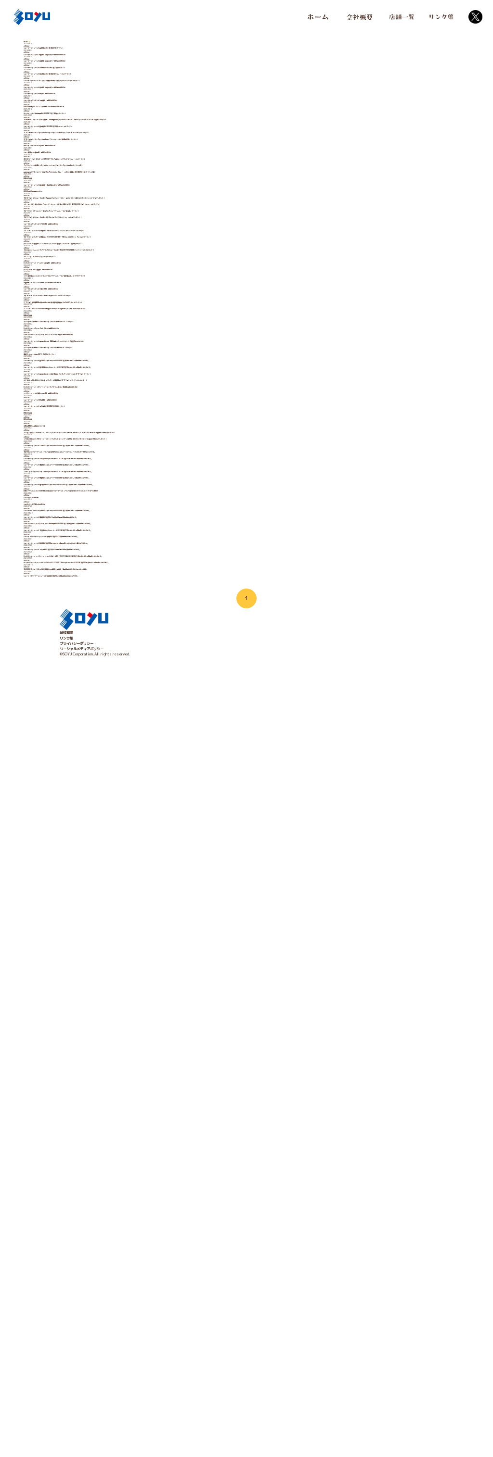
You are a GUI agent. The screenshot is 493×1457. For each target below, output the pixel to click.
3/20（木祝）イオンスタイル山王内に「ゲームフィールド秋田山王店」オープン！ (123, 286)
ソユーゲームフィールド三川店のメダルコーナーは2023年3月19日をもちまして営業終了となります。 (139, 1049)
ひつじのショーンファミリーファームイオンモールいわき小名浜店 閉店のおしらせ (122, 903)
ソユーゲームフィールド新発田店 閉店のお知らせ (98, 935)
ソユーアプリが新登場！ (78, 1179)
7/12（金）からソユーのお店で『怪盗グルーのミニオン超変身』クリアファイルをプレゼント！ (133, 708)
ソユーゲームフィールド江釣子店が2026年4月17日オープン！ (108, 108)
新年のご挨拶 (70, 383)
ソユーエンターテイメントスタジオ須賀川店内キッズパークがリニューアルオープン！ (125, 140)
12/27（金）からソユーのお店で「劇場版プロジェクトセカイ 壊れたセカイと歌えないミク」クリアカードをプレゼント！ (155, 432)
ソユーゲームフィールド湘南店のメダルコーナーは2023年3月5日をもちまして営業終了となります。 (138, 1097)
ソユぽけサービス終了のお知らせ (85, 1195)
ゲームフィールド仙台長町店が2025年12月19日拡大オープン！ (110, 221)
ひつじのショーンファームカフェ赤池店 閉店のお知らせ (103, 594)
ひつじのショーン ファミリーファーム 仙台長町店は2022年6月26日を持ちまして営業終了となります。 (140, 1244)
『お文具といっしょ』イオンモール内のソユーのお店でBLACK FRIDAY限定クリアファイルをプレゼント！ (143, 562)
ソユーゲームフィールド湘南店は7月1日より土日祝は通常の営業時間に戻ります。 (123, 1227)
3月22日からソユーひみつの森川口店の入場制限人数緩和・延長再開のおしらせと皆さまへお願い (134, 1357)
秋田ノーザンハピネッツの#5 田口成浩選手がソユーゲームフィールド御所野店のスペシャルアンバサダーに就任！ (147, 1162)
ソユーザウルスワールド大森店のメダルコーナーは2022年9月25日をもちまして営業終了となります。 (139, 1211)
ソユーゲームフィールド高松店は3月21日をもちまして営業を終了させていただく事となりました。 (136, 1292)
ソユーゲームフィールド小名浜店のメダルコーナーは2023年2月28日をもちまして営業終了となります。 (140, 1082)
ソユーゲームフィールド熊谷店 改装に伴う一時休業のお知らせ (108, 156)
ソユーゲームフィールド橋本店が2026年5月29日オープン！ (107, 59)
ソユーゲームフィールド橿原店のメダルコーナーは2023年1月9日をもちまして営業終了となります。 (138, 1130)
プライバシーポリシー (76, 1443)
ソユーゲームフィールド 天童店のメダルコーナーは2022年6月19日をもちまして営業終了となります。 (139, 1260)
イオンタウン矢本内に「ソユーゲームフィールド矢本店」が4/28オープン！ (118, 806)
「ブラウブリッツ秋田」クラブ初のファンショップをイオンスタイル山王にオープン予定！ (129, 351)
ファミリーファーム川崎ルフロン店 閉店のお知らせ (100, 919)
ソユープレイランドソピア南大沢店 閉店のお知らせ (100, 659)
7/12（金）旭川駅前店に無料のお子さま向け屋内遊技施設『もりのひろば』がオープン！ (128, 692)
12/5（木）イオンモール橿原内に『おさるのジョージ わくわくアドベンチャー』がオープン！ (132, 513)
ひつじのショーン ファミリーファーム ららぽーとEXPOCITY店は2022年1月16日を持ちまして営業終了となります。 (152, 1325)
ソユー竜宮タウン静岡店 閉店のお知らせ (92, 318)
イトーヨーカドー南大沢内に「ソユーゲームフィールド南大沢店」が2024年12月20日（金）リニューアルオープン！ (150, 448)
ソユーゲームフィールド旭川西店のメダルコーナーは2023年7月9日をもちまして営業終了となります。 (139, 854)
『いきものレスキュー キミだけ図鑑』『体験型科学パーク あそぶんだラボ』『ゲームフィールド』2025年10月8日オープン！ (157, 238)
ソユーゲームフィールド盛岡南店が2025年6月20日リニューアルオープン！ (119, 253)
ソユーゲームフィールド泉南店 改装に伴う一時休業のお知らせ (108, 91)
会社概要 (66, 1432)
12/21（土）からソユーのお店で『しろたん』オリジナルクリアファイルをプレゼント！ (128, 481)
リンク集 (66, 1437)
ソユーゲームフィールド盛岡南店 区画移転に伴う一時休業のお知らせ (114, 400)
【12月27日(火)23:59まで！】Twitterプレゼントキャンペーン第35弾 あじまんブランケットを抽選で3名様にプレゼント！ (158, 1032)
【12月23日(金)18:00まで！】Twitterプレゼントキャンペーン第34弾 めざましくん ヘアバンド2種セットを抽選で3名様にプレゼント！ (168, 1017)
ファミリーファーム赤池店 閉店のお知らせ (93, 611)
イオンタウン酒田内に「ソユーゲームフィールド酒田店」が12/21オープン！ (119, 741)
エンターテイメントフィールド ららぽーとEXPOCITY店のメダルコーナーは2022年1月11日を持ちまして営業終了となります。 (160, 1341)
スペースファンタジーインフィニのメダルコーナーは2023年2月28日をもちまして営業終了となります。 (140, 1114)
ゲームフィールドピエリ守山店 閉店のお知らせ (97, 303)
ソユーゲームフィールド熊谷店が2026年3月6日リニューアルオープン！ (116, 124)
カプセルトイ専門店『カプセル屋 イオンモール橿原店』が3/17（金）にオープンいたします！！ (134, 887)
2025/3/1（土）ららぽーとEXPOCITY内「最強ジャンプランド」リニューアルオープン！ (131, 335)
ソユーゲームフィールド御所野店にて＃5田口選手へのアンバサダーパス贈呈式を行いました (130, 789)
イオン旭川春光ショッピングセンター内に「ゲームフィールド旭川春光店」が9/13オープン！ (132, 627)
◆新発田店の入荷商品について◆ (85, 1000)
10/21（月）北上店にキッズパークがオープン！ (97, 578)
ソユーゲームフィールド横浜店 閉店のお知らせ (97, 173)
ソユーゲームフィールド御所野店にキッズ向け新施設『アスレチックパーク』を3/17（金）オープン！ (138, 870)
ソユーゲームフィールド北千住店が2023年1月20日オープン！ (108, 952)
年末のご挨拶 (70, 984)
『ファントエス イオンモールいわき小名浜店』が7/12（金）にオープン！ (117, 676)
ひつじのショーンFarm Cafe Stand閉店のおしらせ (102, 757)
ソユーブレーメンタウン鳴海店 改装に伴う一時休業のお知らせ (108, 75)
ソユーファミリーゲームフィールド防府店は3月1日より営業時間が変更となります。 (124, 1276)
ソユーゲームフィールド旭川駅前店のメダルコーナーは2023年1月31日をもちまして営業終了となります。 (142, 1146)
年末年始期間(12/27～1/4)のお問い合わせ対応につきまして (108, 205)
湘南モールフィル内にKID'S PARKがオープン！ (97, 822)
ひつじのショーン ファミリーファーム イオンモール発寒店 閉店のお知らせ (117, 773)
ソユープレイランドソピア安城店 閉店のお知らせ (98, 189)
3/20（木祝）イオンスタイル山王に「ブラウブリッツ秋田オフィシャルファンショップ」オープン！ (137, 270)
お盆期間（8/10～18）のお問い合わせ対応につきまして (104, 643)
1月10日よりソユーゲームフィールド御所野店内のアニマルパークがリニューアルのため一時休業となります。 (144, 1065)
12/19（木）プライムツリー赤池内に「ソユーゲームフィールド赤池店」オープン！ (124, 465)
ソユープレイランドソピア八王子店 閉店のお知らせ (100, 497)
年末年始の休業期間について (82, 416)
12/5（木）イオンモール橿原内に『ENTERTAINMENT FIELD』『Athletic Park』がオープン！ (140, 530)
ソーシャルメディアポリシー (82, 1448)
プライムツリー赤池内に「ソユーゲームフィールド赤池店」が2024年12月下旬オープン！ (129, 546)
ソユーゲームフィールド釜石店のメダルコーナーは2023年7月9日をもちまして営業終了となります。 (138, 838)
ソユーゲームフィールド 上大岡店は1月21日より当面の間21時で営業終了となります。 (127, 1308)
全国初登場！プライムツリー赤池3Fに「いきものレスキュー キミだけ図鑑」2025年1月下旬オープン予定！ (144, 367)
